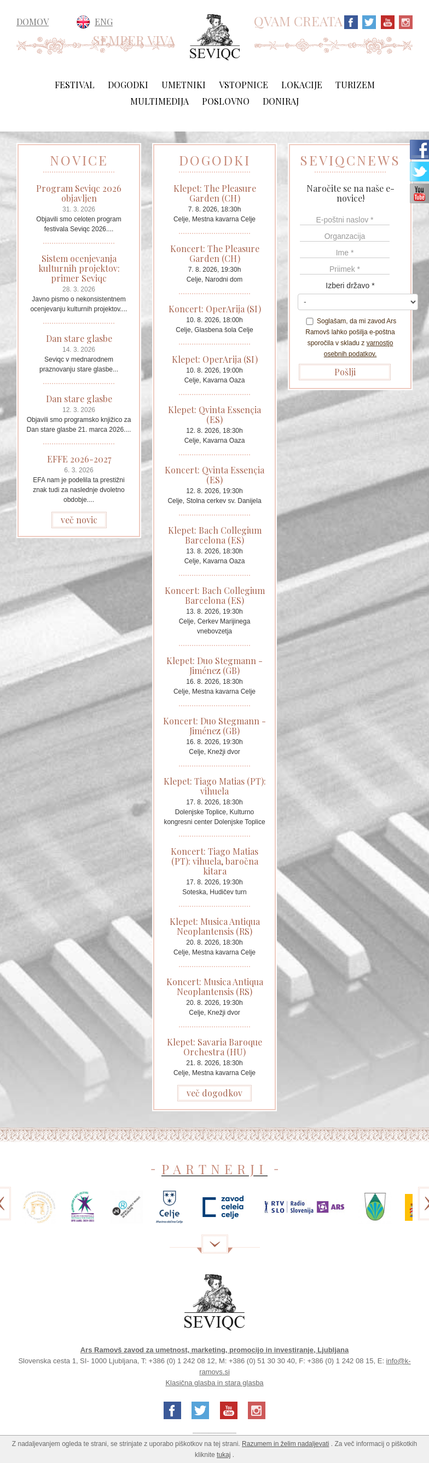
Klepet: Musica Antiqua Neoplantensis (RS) (215, 926)
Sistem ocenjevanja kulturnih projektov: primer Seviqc (79, 268)
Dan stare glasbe (79, 338)
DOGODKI (215, 160)
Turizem (355, 84)
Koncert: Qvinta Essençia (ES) (214, 474)
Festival (75, 84)
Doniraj (281, 101)
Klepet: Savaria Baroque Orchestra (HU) (214, 1047)
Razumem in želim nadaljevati (285, 1444)
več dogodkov (214, 1093)
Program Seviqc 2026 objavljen (78, 193)
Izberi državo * (350, 285)
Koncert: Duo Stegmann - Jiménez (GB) (214, 725)
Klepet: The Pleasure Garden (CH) (214, 193)
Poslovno (226, 101)
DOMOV (32, 21)
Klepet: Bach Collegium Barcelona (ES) (215, 535)
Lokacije (301, 84)
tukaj (223, 1455)
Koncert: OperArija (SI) (215, 309)
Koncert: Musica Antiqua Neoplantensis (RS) (214, 986)
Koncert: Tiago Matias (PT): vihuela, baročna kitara (214, 861)
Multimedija (159, 101)
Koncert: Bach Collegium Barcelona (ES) (215, 595)
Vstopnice (243, 84)
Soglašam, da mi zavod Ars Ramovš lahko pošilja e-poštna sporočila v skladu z (350, 337)
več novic (79, 519)
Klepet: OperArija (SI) (215, 359)
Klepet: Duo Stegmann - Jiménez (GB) (214, 665)
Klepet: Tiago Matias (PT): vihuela (215, 786)
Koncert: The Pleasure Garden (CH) (214, 253)
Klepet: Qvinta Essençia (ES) (214, 414)
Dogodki (128, 84)
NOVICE (79, 160)
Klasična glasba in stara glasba (214, 1383)
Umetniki (183, 84)
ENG (104, 21)
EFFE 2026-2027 (79, 459)
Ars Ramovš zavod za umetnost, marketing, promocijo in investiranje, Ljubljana (214, 1350)
